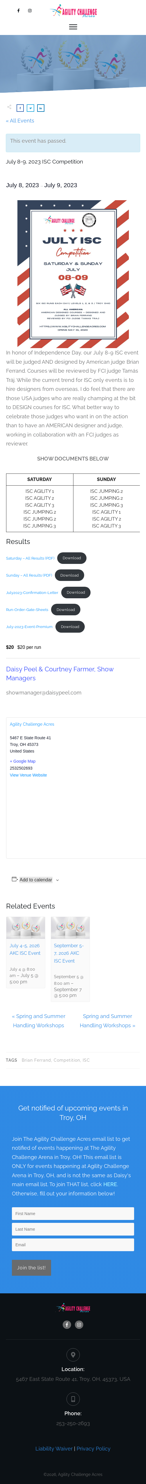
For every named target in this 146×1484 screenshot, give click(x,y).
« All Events (20, 121)
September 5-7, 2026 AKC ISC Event (69, 953)
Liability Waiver (54, 1449)
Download (72, 558)
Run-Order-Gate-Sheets (27, 610)
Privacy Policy (94, 1449)
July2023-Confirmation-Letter (32, 592)
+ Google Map (22, 761)
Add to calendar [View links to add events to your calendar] (36, 879)
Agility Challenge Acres (32, 724)
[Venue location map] (77, 818)
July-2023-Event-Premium (29, 627)
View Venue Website (28, 775)
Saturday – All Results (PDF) (30, 558)
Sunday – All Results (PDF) (29, 575)
